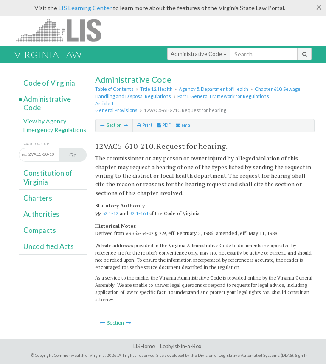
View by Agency (44, 121)
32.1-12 (110, 213)
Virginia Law (48, 54)
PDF (164, 125)
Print (144, 125)
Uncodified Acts (48, 246)
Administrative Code (199, 53)
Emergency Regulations (54, 129)
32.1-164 (138, 213)
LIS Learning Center (85, 7)
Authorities (41, 214)
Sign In (301, 355)
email (184, 125)
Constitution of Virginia (48, 177)
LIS (63, 30)
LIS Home (144, 346)
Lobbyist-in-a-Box (180, 346)
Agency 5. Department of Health (213, 89)
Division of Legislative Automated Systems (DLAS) (245, 355)
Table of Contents (114, 89)
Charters (37, 197)
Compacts (39, 230)
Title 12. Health (156, 89)
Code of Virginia (49, 82)
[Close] (319, 7)
